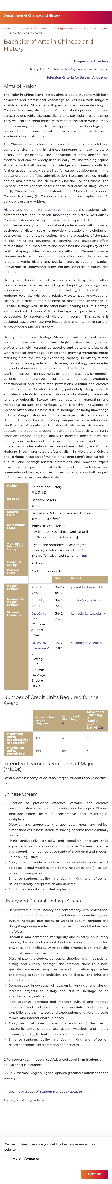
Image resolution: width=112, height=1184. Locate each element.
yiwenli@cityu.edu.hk (87, 587)
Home (7, 28)
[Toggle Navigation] (105, 5)
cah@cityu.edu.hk (31, 1100)
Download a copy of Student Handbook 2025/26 (45, 1092)
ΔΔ (84, 556)
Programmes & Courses (32, 28)
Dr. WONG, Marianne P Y (40, 648)
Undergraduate (63, 28)
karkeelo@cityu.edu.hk (88, 613)
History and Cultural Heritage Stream (34, 210)
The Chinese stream (20, 144)
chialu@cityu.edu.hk (86, 600)
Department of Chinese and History (32, 15)
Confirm (94, 1174)
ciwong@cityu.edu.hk (87, 643)
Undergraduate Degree (93, 28)
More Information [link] (26, 1159)
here (43, 571)
